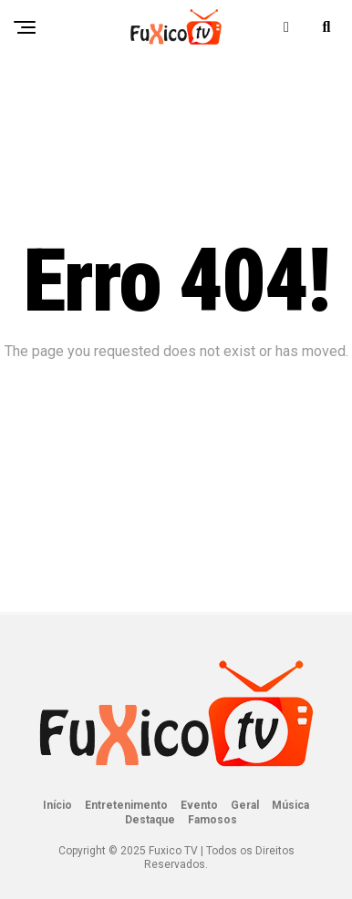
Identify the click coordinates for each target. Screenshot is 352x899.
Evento (199, 805)
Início (57, 805)
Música (290, 805)
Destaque (150, 819)
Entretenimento (126, 805)
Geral (245, 805)
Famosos (212, 819)
